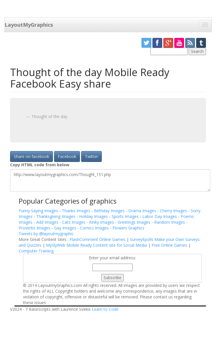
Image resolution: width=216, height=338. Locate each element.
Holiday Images (94, 216)
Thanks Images (76, 210)
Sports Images (126, 216)
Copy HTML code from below (39, 164)
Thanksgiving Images (56, 216)
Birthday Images (110, 210)
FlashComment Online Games (97, 239)
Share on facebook (31, 156)
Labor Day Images (160, 216)
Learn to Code (105, 309)
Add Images (48, 222)
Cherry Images (174, 210)
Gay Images (65, 228)
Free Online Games (169, 245)
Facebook (67, 156)
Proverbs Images (35, 228)
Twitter (91, 156)
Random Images (170, 222)
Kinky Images (102, 222)
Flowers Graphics (128, 228)
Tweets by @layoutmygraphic (46, 233)
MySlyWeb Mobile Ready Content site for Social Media (96, 245)
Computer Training (36, 251)
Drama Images (142, 210)
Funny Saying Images (39, 210)
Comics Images (95, 228)
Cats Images (74, 222)
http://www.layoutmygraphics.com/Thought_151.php (110, 180)
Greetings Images (135, 222)
